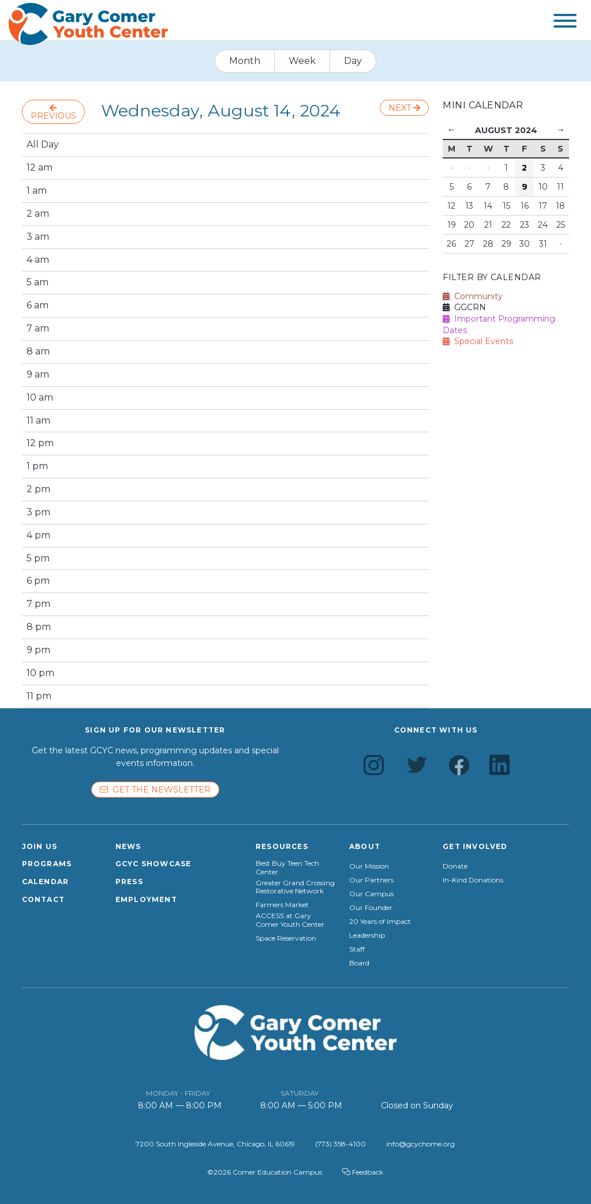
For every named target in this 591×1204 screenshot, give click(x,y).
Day (353, 60)
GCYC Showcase (153, 863)
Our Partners (371, 880)
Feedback (362, 1172)
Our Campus (371, 894)
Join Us (39, 846)
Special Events (478, 341)
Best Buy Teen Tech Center (287, 867)
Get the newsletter (155, 789)
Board (359, 963)
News (128, 846)
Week (302, 60)
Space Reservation (286, 938)
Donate (455, 866)
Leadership (367, 935)
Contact (43, 899)
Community (473, 296)
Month (244, 60)
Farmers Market (282, 905)
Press (129, 881)
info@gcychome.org (420, 1143)
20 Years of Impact (380, 922)
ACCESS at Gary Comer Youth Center (290, 920)
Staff (357, 949)
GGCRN (464, 307)
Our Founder (370, 908)
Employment (146, 899)
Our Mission (369, 866)
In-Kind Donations (473, 880)
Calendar (45, 881)
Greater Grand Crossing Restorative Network (295, 887)
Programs (47, 863)
